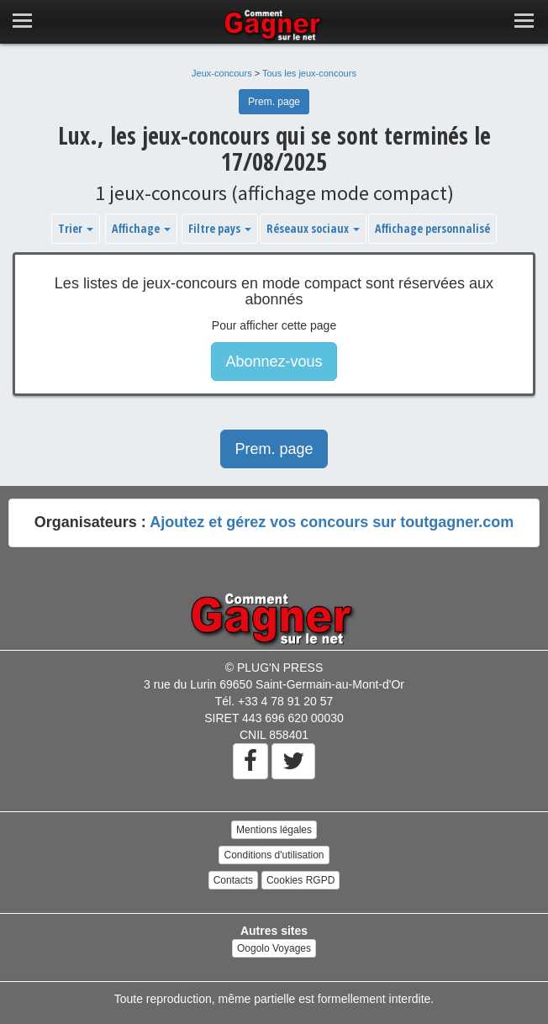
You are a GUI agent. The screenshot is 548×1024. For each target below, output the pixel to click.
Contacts (233, 880)
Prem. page (274, 102)
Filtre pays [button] (219, 228)
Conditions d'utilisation (274, 855)
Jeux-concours (222, 73)
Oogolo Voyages (274, 948)
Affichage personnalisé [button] (432, 228)
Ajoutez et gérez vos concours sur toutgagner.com (332, 522)
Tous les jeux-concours (309, 73)
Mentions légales (274, 830)
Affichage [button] (141, 228)
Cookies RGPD (300, 880)
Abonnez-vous (273, 361)
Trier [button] (75, 228)
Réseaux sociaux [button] (313, 228)
